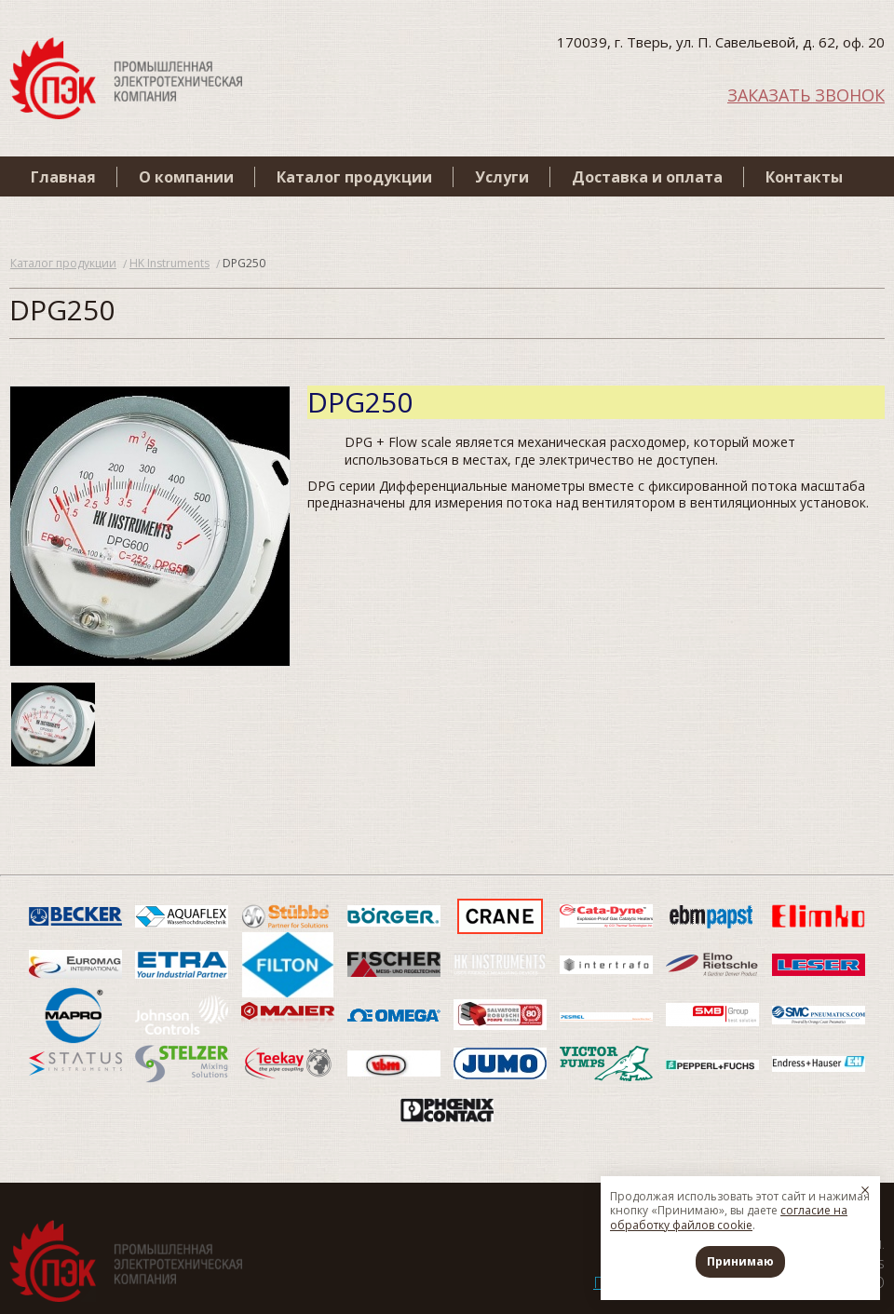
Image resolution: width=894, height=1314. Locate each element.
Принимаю (740, 1261)
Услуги (502, 177)
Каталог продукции (354, 177)
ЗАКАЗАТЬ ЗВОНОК (806, 93)
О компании (186, 177)
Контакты (804, 177)
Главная (63, 177)
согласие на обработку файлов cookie (728, 1217)
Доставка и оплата (647, 177)
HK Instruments (169, 263)
